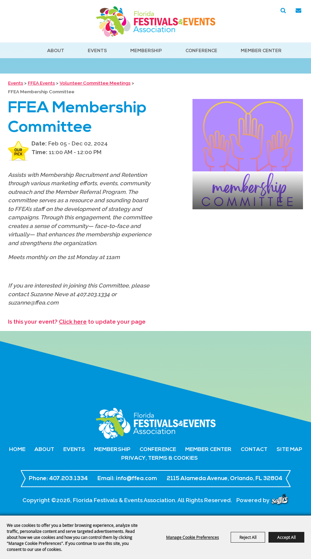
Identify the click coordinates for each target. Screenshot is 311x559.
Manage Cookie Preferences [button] (192, 537)
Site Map (289, 449)
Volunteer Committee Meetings (95, 83)
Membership (146, 51)
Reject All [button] (247, 537)
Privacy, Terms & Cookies (159, 458)
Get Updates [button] (298, 10)
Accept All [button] (286, 537)
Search (283, 10)
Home (17, 449)
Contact (254, 449)
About (55, 51)
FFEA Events (41, 83)
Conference (201, 51)
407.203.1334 (68, 478)
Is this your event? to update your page (77, 321)
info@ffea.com (136, 478)
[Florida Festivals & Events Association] (155, 21)
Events (97, 51)
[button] (247, 154)
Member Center (261, 51)
